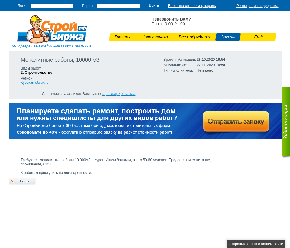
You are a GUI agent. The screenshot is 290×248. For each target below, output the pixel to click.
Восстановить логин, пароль (192, 6)
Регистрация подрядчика (257, 6)
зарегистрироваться (119, 94)
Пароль (88, 6)
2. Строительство (37, 72)
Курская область (35, 82)
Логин (23, 6)
